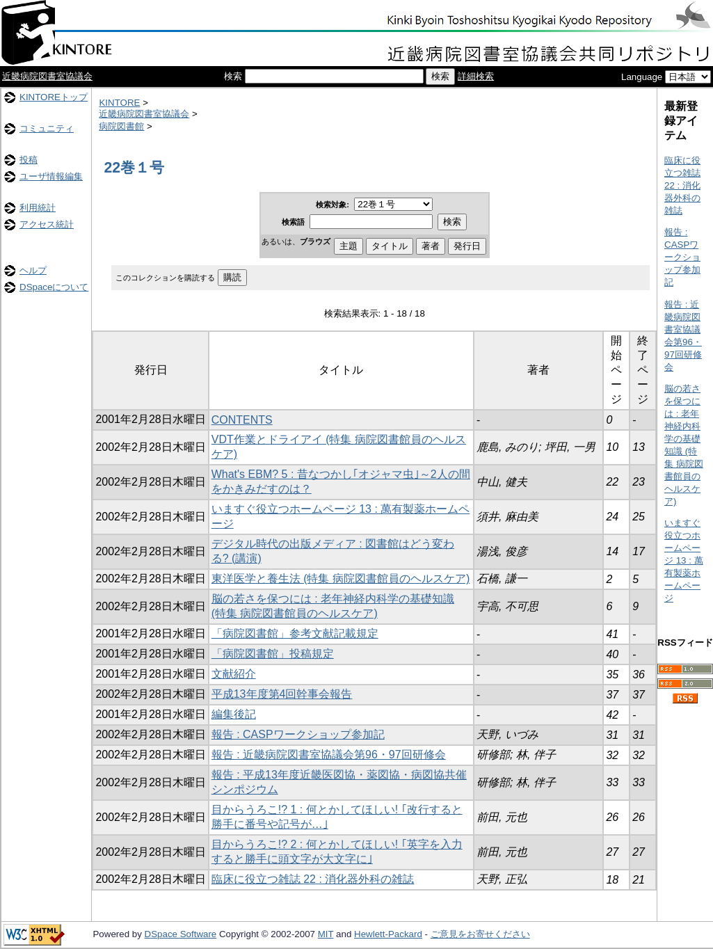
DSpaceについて (53, 287)
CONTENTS (242, 420)
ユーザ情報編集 (51, 176)
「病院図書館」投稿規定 (272, 654)
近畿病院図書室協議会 (47, 76)
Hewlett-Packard (388, 934)
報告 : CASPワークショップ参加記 (298, 734)
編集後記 (233, 714)
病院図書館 (121, 126)
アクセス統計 (46, 224)
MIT (326, 934)
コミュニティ (46, 128)
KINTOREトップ (53, 97)
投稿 (28, 159)
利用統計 (37, 207)
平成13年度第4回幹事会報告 (282, 694)
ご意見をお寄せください (480, 934)
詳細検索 (476, 76)
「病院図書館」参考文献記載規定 (294, 633)
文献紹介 (233, 674)
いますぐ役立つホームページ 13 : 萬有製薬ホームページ (683, 560)
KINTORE (119, 102)
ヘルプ (33, 270)
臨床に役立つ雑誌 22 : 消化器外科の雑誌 (313, 879)
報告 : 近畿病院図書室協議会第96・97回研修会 (328, 754)
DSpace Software (181, 934)
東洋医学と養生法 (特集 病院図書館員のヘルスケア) (340, 578)
